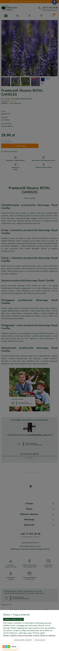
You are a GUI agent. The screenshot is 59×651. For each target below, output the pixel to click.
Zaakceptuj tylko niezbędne (23, 640)
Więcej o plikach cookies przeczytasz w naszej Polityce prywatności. (29, 635)
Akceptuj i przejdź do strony (13, 619)
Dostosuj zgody (40, 640)
